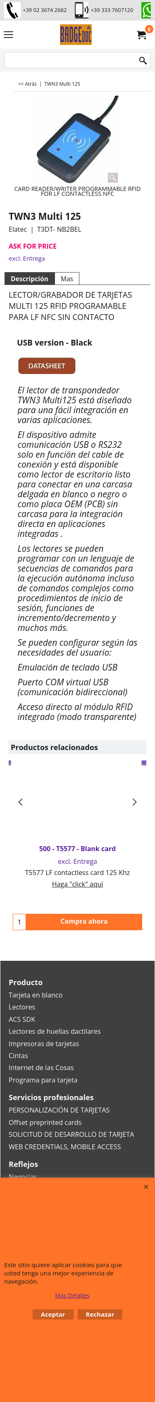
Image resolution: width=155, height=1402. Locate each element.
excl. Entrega (27, 258)
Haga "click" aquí (77, 884)
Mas (67, 278)
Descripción (29, 278)
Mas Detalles (72, 1295)
